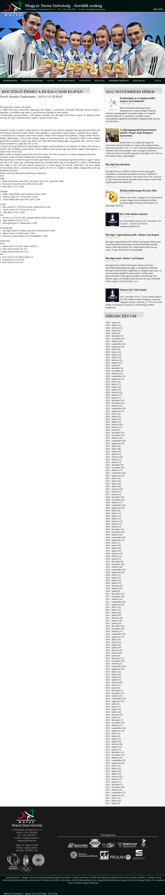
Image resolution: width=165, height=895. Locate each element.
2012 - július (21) (113, 765)
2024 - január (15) (113, 397)
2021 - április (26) (113, 486)
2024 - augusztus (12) (115, 379)
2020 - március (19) (114, 521)
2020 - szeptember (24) (116, 505)
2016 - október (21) (114, 631)
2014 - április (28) (113, 712)
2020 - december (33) (115, 497)
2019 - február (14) (114, 556)
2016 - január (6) (113, 655)
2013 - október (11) (114, 725)
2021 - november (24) (115, 467)
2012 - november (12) (115, 755)
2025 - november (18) (115, 338)
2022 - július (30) (113, 446)
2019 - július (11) (113, 543)
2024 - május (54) (113, 387)
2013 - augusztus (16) (115, 731)
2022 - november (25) (115, 435)
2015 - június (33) (113, 674)
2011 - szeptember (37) (115, 792)
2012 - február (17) (114, 779)
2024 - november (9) (114, 371)
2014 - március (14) (114, 714)
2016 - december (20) (115, 626)
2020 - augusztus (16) (115, 508)
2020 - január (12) (113, 526)
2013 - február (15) (114, 747)
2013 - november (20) (115, 722)
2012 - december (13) (115, 752)
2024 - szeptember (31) (116, 376)
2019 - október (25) (114, 534)
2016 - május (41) (113, 645)
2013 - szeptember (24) (116, 728)
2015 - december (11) (115, 658)
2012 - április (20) (113, 774)
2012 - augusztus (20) (115, 763)
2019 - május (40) (113, 548)
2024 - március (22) (114, 392)
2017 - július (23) (113, 607)
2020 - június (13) (113, 513)
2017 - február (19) (114, 620)
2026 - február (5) (113, 330)
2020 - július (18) (113, 510)
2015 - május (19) (113, 677)
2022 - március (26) (114, 457)
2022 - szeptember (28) (116, 440)
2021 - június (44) (113, 481)
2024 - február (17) (114, 395)
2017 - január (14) (113, 623)
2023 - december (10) (115, 400)
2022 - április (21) (113, 454)
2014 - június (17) (113, 706)
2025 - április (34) (113, 357)
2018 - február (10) (114, 588)
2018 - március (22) (114, 585)
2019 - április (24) (113, 551)
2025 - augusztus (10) (115, 346)
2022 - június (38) (113, 449)
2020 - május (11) (113, 516)
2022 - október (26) (114, 438)
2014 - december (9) (114, 690)
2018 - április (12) (113, 583)
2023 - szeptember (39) (116, 408)
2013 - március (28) (114, 744)
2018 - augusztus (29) (115, 572)
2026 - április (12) (113, 325)
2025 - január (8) (113, 365)
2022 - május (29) (113, 451)
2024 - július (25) (113, 381)
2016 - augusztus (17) (115, 637)
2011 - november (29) (115, 787)
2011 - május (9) (113, 803)
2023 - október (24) (114, 406)
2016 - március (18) (114, 650)
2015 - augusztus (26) (115, 669)
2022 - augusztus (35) (115, 443)
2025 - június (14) (113, 352)
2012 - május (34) (113, 771)
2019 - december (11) (115, 529)
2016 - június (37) (113, 642)
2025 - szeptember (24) (116, 344)
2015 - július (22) (113, 671)
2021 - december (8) (114, 465)
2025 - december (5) (114, 336)
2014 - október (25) (114, 696)
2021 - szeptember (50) (116, 473)
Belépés (158, 9)
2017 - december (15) (115, 594)
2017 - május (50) (113, 612)
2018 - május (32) (113, 580)
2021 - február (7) (113, 491)
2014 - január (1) (113, 717)
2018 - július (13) (113, 575)
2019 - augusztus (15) (115, 540)
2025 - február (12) (114, 363)
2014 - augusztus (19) (115, 701)
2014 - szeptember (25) (116, 698)
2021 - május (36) (113, 483)
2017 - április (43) (113, 615)
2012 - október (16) (114, 757)
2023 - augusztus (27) (115, 411)
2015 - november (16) (115, 661)
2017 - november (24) (115, 596)
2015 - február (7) (113, 685)
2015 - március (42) (114, 682)
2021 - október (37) (114, 470)
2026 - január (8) (113, 333)
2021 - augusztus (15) (115, 475)
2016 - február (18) (114, 653)
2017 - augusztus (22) (115, 604)
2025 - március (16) (114, 360)
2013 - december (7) (114, 720)
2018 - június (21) (113, 577)
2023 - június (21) (113, 416)
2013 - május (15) (113, 739)
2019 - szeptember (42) (116, 537)
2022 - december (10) (115, 432)
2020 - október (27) (114, 502)
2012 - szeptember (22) (116, 760)
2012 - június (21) (113, 768)
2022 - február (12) (114, 459)
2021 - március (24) (114, 489)
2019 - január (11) (113, 559)
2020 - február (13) (114, 524)
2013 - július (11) (113, 733)
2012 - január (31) (113, 782)
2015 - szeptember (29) (116, 666)
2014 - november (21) (115, 693)
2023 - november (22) (115, 403)
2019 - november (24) (115, 532)
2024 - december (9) (114, 368)
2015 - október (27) (114, 663)
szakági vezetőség (32, 81)
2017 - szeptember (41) (116, 602)
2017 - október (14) (114, 599)
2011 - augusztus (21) (115, 795)
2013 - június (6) (113, 736)
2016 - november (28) (115, 628)
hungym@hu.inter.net (27, 840)
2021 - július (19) (113, 478)
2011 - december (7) (114, 784)
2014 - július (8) (113, 704)
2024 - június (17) (113, 384)
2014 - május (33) (113, 709)
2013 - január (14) (113, 749)
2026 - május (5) (113, 322)
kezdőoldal (10, 81)
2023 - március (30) (114, 424)
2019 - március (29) (114, 553)
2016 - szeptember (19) (116, 634)
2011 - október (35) (114, 790)
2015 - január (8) (113, 688)
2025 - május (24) (113, 354)
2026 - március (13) (114, 328)
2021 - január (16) (113, 494)
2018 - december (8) (114, 561)
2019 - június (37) (113, 545)
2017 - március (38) (114, 618)
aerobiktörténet (119, 81)
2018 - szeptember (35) (116, 569)
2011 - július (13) (113, 798)
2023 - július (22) (113, 414)
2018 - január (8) (113, 591)
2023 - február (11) (114, 427)
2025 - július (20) (113, 349)
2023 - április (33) (113, 422)
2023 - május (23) (113, 419)
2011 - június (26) (113, 800)
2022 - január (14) (113, 462)
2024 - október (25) (114, 373)
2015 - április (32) (113, 680)
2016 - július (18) (113, 639)
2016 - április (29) (113, 647)
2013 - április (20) (113, 741)
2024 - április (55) (113, 389)
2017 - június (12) (113, 610)
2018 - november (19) (115, 564)
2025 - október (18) (114, 341)
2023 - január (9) (113, 430)
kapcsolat (139, 81)
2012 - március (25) (114, 776)
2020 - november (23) (115, 500)
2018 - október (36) (114, 567)
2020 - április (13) (113, 518)
